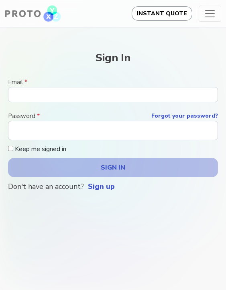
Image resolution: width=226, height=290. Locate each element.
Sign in (113, 167)
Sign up (101, 186)
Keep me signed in (37, 149)
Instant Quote (162, 13)
